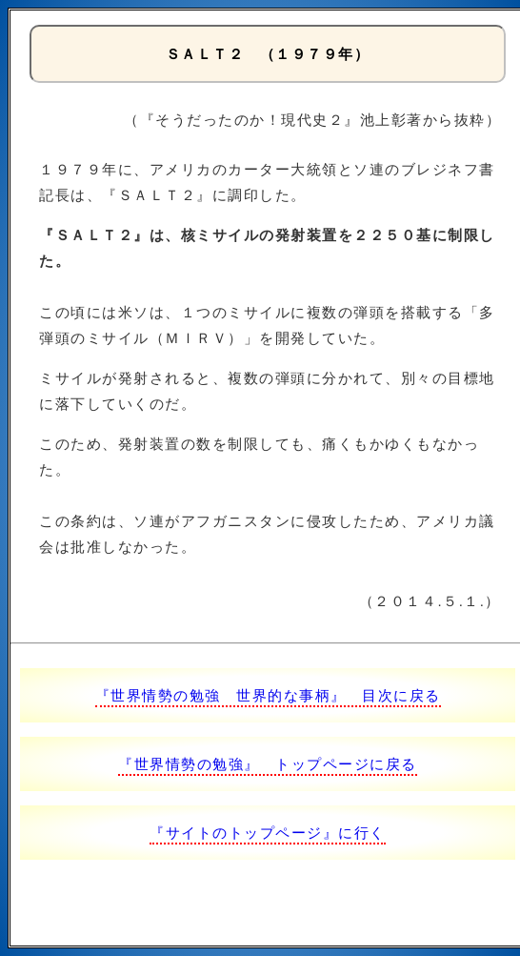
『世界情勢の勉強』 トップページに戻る (267, 764)
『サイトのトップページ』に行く (268, 832)
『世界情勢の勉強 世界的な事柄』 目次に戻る (268, 695)
